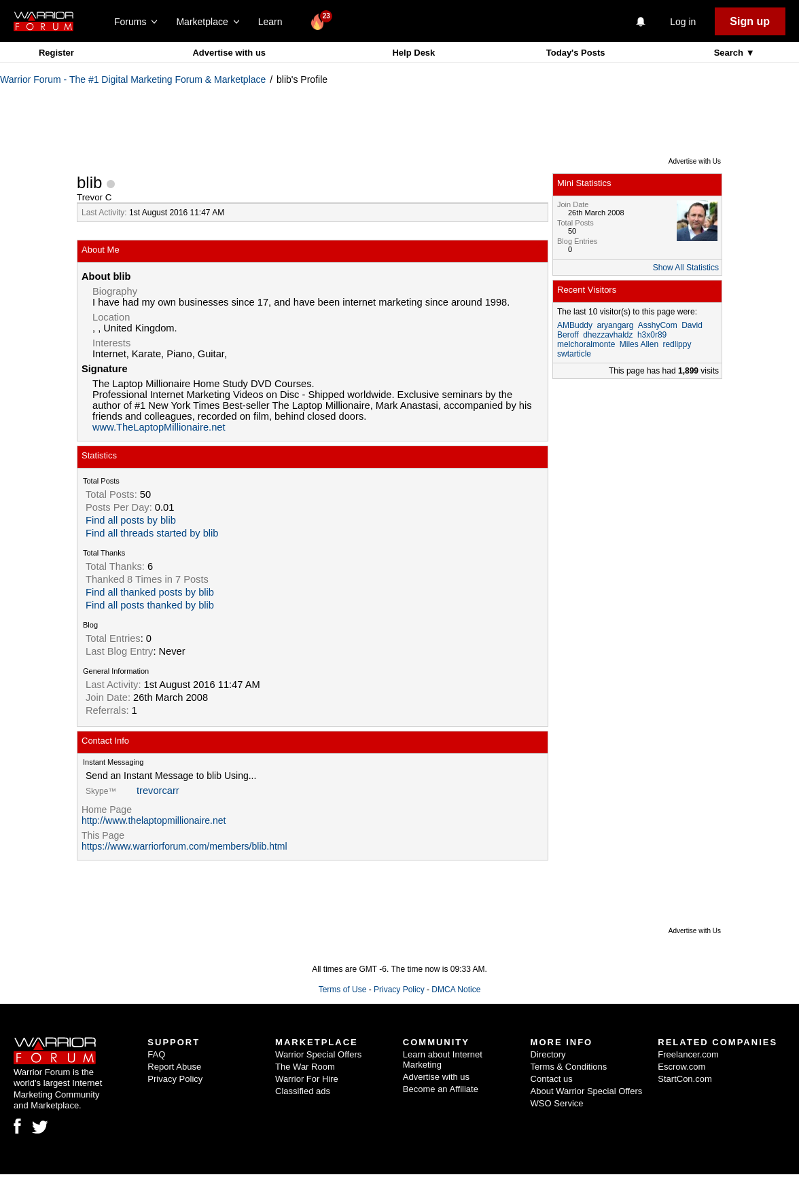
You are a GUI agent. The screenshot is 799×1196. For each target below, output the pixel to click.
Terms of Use (343, 989)
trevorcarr (158, 790)
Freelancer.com (688, 1054)
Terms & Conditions (569, 1067)
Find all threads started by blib (152, 533)
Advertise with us (229, 53)
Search (730, 53)
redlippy (676, 344)
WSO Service (557, 1103)
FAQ (156, 1054)
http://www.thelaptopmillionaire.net (154, 820)
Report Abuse (174, 1067)
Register (56, 53)
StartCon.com (684, 1079)
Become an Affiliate (440, 1089)
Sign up (750, 21)
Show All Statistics (686, 267)
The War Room (305, 1067)
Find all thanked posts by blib (150, 592)
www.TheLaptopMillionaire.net (159, 427)
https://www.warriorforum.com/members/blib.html (184, 846)
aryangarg (615, 325)
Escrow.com (681, 1067)
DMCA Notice (455, 989)
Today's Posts (575, 53)
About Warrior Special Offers (587, 1091)
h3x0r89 (652, 335)
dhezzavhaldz (608, 335)
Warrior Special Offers (318, 1054)
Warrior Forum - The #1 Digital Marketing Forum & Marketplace (133, 79)
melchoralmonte (586, 344)
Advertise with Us (695, 161)
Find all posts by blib (131, 520)
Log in (683, 21)
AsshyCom (657, 325)
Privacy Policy (399, 989)
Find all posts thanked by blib (150, 605)
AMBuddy (574, 325)
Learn (274, 21)
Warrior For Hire (306, 1079)
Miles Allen (639, 344)
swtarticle (574, 354)
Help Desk (413, 53)
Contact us (552, 1079)
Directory (548, 1054)
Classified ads (302, 1091)
